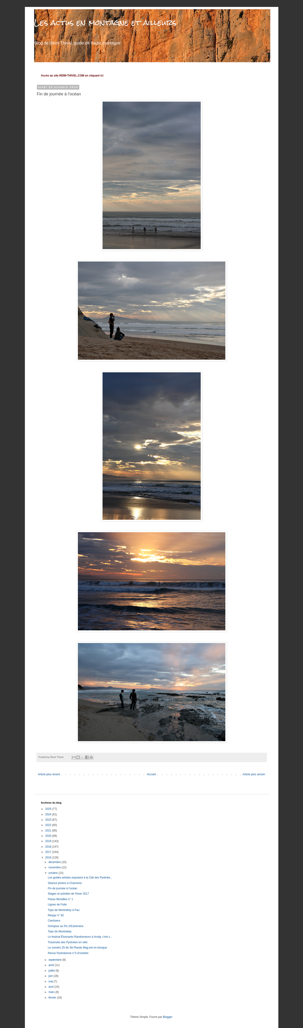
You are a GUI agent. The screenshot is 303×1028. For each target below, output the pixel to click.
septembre (55, 959)
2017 (48, 852)
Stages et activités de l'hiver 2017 (68, 893)
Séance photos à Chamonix (65, 883)
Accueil (151, 774)
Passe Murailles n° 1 (60, 899)
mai (51, 981)
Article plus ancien (254, 774)
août (51, 965)
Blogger (167, 1017)
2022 (48, 825)
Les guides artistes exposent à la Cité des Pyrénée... (80, 877)
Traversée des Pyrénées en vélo (67, 942)
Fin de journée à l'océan (62, 888)
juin (50, 976)
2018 (48, 846)
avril (51, 986)
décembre (55, 862)
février (52, 997)
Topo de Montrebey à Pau (63, 910)
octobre (53, 873)
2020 (48, 835)
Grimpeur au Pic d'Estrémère (65, 926)
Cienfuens (54, 920)
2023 (48, 819)
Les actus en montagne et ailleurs (105, 22)
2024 (48, 814)
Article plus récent (49, 774)
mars (51, 992)
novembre (55, 867)
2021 (48, 830)
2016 (48, 857)
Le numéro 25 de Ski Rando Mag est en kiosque (77, 947)
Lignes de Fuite (57, 904)
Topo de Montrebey (59, 931)
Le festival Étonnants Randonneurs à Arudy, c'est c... (80, 936)
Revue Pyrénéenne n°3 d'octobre (68, 953)
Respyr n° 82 (56, 915)
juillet (52, 970)
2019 (48, 841)
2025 (48, 809)
